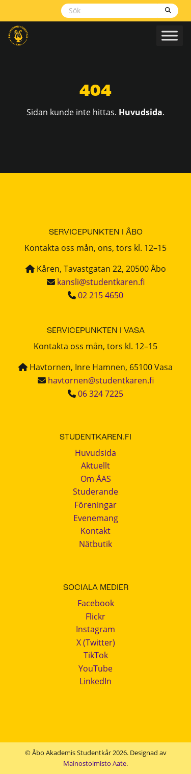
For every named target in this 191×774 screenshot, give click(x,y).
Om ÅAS (95, 478)
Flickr (95, 616)
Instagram (95, 629)
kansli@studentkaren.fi (101, 282)
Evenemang (95, 518)
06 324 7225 (100, 393)
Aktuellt (95, 465)
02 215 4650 (100, 295)
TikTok (96, 655)
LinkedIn (95, 681)
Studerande (95, 491)
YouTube (95, 668)
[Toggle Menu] (169, 35)
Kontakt (95, 530)
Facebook (95, 603)
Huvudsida (140, 112)
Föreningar (95, 504)
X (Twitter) (95, 642)
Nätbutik (95, 544)
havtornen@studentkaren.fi (101, 380)
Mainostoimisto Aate (94, 763)
